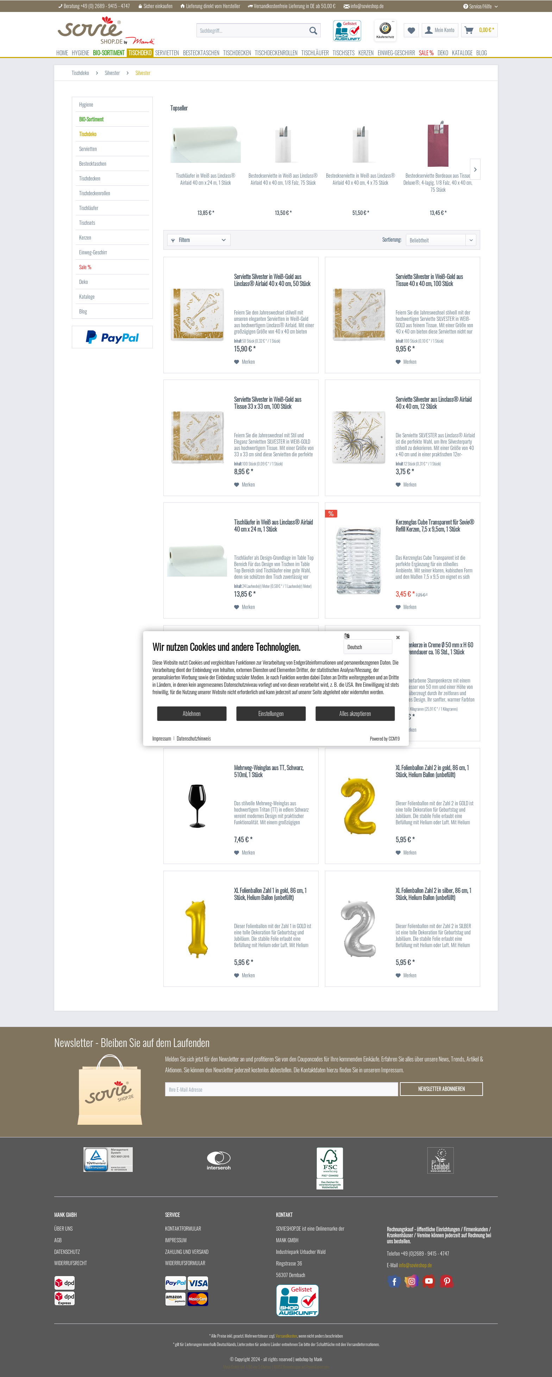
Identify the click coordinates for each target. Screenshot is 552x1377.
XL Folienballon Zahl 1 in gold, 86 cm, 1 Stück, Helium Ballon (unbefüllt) (270, 894)
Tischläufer (88, 207)
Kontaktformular (183, 1228)
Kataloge (87, 296)
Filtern (180, 239)
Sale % (85, 267)
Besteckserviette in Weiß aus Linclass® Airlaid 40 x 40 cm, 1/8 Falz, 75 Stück (283, 179)
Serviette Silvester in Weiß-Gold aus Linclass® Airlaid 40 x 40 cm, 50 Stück (272, 280)
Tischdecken (89, 178)
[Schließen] (398, 637)
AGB (58, 1240)
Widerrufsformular (185, 1263)
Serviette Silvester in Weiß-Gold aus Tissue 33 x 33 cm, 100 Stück (267, 403)
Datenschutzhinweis (194, 738)
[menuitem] (258, 26)
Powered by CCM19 (385, 738)
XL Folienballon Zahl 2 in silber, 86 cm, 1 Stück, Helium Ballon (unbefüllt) (433, 894)
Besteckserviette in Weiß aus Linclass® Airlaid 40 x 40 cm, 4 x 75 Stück (360, 179)
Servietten (88, 148)
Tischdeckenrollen (94, 193)
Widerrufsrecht (70, 1263)
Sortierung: (391, 239)
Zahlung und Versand (186, 1251)
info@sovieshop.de (367, 5)
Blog (83, 311)
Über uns (63, 1228)
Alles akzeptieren (355, 713)
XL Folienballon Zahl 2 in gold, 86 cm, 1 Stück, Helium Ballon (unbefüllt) (432, 771)
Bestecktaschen (92, 163)
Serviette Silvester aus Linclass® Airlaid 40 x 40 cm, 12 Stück (434, 403)
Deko (83, 281)
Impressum (176, 1240)
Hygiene (86, 104)
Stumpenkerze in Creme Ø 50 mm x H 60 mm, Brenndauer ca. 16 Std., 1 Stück (434, 648)
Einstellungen (271, 713)
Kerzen (85, 237)
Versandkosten (286, 1336)
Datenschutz (67, 1251)
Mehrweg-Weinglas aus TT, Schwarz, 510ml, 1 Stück (268, 771)
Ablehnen (192, 713)
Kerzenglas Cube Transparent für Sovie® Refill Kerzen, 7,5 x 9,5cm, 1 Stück (435, 526)
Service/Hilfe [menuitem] (478, 6)
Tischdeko (87, 134)
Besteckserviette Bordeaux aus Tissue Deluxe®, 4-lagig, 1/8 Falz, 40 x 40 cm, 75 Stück (437, 182)
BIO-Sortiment (91, 119)
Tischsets (87, 222)
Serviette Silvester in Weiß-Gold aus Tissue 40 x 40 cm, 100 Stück (429, 280)
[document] (276, 673)
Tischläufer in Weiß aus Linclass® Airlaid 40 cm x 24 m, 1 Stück (205, 179)
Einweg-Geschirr (93, 252)
